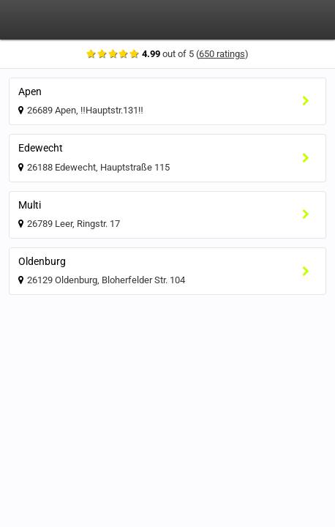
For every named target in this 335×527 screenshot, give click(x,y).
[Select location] (309, 102)
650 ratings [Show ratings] (225, 53)
